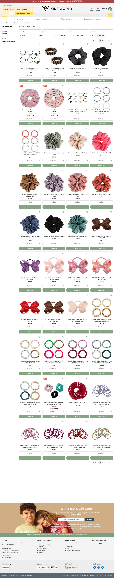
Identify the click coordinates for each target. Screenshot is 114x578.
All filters (100, 35)
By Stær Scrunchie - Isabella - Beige (78, 153)
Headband (4, 33)
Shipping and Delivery (45, 545)
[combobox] (30, 75)
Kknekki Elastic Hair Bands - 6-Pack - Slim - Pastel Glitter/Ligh (30, 153)
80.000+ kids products (41, 19)
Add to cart (30, 80)
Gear (80, 15)
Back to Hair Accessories (8, 41)
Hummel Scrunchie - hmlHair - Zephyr (30, 110)
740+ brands (18, 19)
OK (11, 13)
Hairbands (4, 31)
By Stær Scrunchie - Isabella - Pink (101, 153)
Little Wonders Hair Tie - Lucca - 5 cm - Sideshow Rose (77, 320)
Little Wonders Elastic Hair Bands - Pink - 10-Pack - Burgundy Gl (53, 446)
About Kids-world (72, 543)
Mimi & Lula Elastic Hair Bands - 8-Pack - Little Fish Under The (77, 110)
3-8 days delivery (67, 19)
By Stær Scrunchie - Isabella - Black (54, 236)
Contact (5, 540)
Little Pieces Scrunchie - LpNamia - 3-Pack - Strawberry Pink (54, 403)
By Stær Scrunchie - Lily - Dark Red (77, 402)
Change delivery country (23, 13)
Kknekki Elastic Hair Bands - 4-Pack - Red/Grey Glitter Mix (78, 362)
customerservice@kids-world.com (15, 543)
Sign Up (89, 519)
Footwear (45, 15)
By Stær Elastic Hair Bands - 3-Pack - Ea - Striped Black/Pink (54, 69)
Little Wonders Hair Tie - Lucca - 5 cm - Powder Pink (54, 278)
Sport (57, 15)
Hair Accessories (18, 23)
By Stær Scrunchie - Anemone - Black (101, 69)
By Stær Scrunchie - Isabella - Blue (77, 236)
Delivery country (93, 575)
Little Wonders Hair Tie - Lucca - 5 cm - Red (30, 320)
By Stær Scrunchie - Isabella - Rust (101, 194)
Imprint (86, 575)
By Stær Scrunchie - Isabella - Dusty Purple (54, 195)
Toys (90, 15)
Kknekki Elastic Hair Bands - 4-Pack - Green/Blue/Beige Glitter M (102, 362)
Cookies (102, 575)
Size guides (42, 552)
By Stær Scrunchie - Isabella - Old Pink (78, 195)
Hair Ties (27, 23)
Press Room (70, 546)
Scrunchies (4, 36)
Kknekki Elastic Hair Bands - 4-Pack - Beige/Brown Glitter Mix (102, 320)
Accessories (69, 15)
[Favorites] (39, 44)
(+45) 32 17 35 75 (11, 545)
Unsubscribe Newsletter (73, 550)
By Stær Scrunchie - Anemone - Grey (77, 69)
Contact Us (42, 543)
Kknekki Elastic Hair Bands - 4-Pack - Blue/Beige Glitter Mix (30, 403)
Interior (100, 15)
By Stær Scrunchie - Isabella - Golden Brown (30, 195)
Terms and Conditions (68, 575)
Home (2, 23)
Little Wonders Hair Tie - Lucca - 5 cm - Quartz (77, 278)
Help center (42, 550)
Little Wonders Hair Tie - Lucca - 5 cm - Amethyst (30, 278)
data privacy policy (82, 534)
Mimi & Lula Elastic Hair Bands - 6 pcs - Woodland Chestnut (30, 69)
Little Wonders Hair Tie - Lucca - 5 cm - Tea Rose (101, 278)
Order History (42, 548)
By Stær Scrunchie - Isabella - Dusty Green (54, 153)
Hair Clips (3, 38)
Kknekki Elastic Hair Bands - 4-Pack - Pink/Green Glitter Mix (54, 362)
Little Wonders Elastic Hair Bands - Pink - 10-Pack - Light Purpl (101, 403)
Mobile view (108, 575)
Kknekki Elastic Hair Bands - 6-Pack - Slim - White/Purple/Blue (102, 110)
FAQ (68, 548)
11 (109, 40)
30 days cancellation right (92, 19)
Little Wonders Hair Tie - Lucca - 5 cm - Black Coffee (101, 237)
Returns (41, 546)
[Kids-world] (57, 8)
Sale (110, 15)
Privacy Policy (79, 575)
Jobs (68, 545)
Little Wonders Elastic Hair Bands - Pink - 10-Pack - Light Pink (30, 446)
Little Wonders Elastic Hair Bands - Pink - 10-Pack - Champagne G (101, 446)
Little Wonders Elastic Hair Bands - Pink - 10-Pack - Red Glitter (77, 446)
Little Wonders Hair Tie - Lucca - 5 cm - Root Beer (54, 320)
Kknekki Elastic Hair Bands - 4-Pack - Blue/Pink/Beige (30, 362)
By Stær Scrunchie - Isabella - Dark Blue (30, 237)
